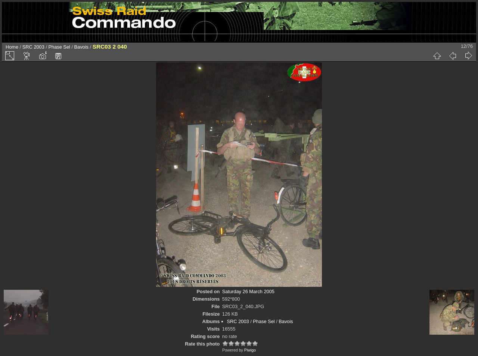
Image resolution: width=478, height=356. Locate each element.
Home (12, 47)
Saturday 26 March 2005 (248, 291)
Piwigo (250, 350)
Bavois (81, 47)
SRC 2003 (33, 47)
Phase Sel (59, 47)
